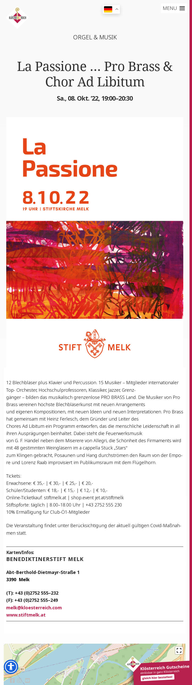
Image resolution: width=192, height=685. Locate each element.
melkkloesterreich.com (34, 608)
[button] (170, 8)
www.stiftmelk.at (26, 615)
